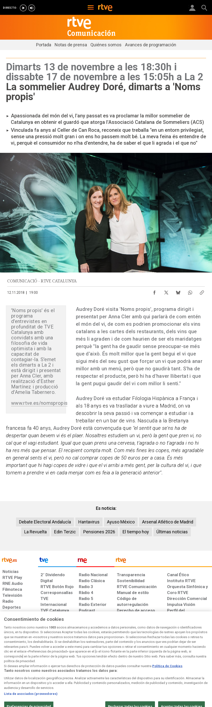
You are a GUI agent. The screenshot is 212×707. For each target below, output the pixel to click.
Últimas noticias (172, 531)
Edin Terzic (65, 531)
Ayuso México (121, 521)
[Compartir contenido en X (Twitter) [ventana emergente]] (166, 291)
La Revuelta (35, 531)
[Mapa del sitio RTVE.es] (148, 666)
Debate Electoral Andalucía (45, 521)
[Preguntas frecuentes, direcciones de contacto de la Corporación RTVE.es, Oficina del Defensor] (164, 663)
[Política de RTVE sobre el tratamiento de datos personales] (34, 666)
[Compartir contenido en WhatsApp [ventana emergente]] (190, 291)
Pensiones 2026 (99, 531)
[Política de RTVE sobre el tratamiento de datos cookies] (67, 666)
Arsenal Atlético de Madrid (167, 521)
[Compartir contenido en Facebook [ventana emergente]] (154, 291)
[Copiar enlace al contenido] (202, 291)
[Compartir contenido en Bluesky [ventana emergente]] (178, 291)
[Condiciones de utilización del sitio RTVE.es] (9, 666)
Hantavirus (89, 521)
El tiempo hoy (136, 531)
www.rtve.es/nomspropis (39, 403)
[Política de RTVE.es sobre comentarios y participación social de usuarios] (193, 666)
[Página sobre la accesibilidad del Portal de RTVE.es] (127, 663)
